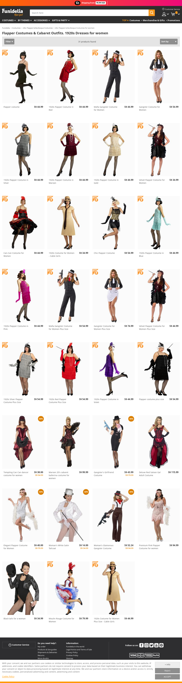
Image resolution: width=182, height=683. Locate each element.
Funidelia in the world (75, 646)
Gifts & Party (59, 20)
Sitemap (69, 658)
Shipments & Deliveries (47, 652)
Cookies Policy (72, 655)
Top (124, 20)
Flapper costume (11, 107)
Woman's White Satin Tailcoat (59, 547)
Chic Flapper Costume (104, 253)
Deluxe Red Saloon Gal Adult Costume (150, 474)
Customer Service (19, 644)
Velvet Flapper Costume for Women (152, 181)
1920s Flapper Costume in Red (61, 108)
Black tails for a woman (15, 618)
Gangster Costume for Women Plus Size (104, 327)
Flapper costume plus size (151, 399)
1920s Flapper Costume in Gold (106, 181)
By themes (23, 20)
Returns (41, 655)
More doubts (43, 658)
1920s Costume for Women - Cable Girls (61, 254)
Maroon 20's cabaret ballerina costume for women (59, 475)
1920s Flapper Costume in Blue (151, 254)
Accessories (41, 20)
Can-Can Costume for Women (14, 254)
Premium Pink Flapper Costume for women (149, 547)
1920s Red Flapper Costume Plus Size (57, 401)
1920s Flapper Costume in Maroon (61, 181)
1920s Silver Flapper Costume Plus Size (13, 401)
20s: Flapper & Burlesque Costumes (38, 28)
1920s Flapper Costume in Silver (16, 181)
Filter (8, 41)
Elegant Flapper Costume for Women (15, 547)
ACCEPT (167, 676)
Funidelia (6, 28)
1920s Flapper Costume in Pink (16, 327)
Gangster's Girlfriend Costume (104, 474)
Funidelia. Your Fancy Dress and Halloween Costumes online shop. (12, 12)
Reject (167, 670)
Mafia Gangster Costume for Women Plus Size (60, 327)
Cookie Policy (8, 676)
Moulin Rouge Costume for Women (61, 620)
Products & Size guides (47, 649)
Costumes (8, 20)
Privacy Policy (72, 652)
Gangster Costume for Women (149, 108)
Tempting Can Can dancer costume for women (16, 474)
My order (42, 646)
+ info (167, 664)
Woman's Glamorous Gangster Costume (103, 547)
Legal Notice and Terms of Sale (79, 649)
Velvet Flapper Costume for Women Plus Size (152, 327)
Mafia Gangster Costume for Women (105, 108)
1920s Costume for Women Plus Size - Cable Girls (106, 620)
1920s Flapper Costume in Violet (106, 401)
